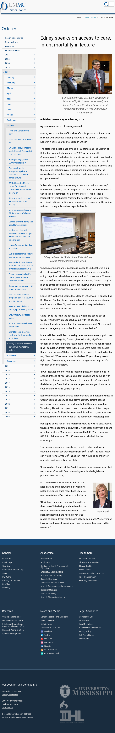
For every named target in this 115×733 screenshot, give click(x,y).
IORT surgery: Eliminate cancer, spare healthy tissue (21, 305)
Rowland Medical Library (51, 572)
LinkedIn (46, 643)
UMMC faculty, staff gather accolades (20, 244)
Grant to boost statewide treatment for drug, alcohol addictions (20, 332)
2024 (7, 60)
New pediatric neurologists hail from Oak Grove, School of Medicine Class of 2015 (21, 262)
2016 (7, 384)
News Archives (11, 39)
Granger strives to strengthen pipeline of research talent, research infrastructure (19, 170)
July (9, 106)
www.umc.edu (7, 705)
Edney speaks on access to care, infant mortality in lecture (20, 343)
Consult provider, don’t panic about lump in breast (21, 220)
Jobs (4, 570)
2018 (7, 375)
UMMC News (46, 621)
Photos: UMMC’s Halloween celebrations (20, 322)
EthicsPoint (84, 617)
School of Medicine (49, 587)
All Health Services (87, 556)
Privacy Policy (85, 628)
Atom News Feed (50, 650)
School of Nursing (48, 591)
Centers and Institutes (11, 614)
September (11, 117)
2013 (7, 396)
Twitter (45, 632)
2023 (7, 64)
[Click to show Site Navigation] (111, 4)
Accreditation (46, 556)
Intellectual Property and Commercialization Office (13, 622)
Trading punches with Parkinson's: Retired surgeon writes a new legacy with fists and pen (21, 232)
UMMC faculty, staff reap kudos (19, 313)
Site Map (6, 581)
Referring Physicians (88, 577)
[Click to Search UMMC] (106, 4)
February (11, 80)
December (11, 358)
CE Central (6, 556)
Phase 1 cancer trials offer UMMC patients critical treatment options (20, 274)
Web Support (84, 635)
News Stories (45, 4)
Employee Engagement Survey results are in (19, 158)
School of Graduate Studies (52, 580)
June (9, 101)
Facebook (47, 628)
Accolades (9, 43)
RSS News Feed (49, 647)
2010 (7, 409)
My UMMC (6, 574)
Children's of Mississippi (89, 559)
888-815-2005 (27, 714)
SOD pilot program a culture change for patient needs (21, 252)
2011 (7, 405)
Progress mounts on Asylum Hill (21, 138)
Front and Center (12, 47)
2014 (7, 392)
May (9, 96)
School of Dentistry (49, 576)
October (10, 122)
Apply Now (45, 559)
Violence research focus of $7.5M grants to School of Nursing (20, 210)
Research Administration (13, 627)
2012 (7, 401)
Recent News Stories (14, 35)
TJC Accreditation (86, 632)
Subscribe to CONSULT (50, 625)
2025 (7, 56)
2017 (7, 380)
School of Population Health (53, 594)
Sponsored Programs (11, 631)
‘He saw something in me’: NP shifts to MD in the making (20, 198)
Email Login (7, 559)
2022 (7, 69)
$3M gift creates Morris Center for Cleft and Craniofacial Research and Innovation (20, 185)
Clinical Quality (85, 563)
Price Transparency (87, 574)
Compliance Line (86, 614)
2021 (7, 363)
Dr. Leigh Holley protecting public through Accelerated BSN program (20, 148)
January (10, 74)
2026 (7, 52)
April (9, 90)
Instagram (47, 639)
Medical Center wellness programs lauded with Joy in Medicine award (21, 294)
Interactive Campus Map (13, 567)
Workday (6, 585)
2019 (7, 371)
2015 (7, 388)
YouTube (46, 636)
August (10, 112)
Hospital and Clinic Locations (91, 570)
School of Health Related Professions (57, 583)
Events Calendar (48, 617)
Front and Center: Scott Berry (19, 129)
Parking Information (11, 577)
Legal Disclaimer (86, 621)
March (10, 85)
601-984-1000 (25, 711)
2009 (7, 413)
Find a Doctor (85, 567)
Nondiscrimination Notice (90, 625)
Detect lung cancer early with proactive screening (21, 284)
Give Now (6, 563)
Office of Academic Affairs (52, 569)
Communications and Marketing (54, 614)
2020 (7, 367)
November (11, 353)
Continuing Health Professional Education (54, 564)
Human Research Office (12, 617)
